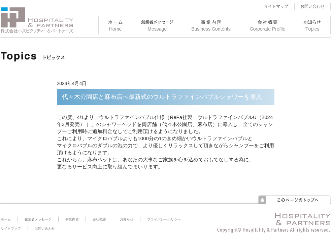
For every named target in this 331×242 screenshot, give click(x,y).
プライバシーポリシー (164, 219)
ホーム (6, 219)
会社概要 (99, 219)
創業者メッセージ (38, 219)
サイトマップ (276, 6)
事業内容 (72, 219)
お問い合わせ (312, 6)
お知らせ (126, 219)
